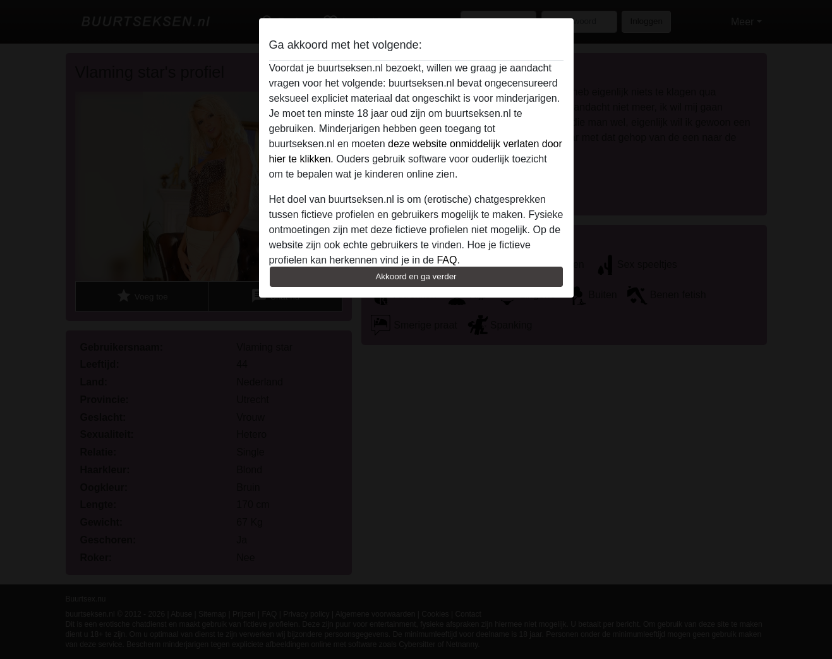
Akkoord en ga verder (415, 276)
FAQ (447, 260)
